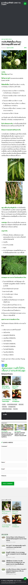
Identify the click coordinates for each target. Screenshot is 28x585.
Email (3, 469)
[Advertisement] (14, 22)
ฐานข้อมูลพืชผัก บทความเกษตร (11, 3)
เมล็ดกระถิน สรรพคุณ (6, 408)
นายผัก (5, 414)
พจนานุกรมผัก (4, 39)
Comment (4, 446)
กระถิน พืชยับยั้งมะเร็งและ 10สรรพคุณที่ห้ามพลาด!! (11, 43)
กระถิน (3, 404)
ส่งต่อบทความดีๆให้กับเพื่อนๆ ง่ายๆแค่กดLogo (13, 369)
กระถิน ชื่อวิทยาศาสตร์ (12, 404)
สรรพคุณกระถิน (12, 406)
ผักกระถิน (4, 406)
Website (3, 475)
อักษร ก (10, 39)
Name (3, 462)
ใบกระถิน (15, 408)
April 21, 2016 (10, 47)
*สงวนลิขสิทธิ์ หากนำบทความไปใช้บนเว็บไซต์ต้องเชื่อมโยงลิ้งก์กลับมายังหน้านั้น (13, 583)
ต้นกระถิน (21, 404)
